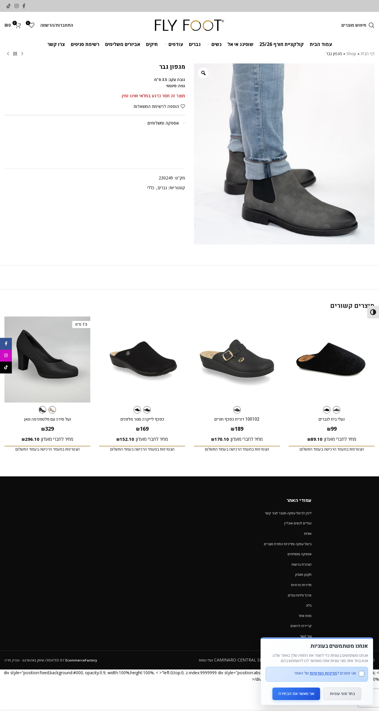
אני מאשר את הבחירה (296, 693)
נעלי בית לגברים (332, 419)
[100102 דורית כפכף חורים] (237, 359)
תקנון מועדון (303, 574)
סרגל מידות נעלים (299, 595)
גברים (162, 187)
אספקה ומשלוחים (299, 554)
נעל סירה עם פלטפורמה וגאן (47, 419)
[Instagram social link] (16, 5)
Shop (351, 53)
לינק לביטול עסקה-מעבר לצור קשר (288, 513)
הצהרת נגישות (301, 564)
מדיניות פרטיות (301, 585)
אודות (307, 533)
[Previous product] (22, 54)
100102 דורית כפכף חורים (236, 419)
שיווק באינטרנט (33, 660)
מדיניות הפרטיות (323, 673)
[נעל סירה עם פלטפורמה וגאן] (47, 359)
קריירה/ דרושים (300, 625)
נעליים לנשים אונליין (297, 523)
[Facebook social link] (24, 5)
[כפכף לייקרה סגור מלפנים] (142, 359)
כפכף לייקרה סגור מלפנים (142, 419)
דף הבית (368, 53)
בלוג (308, 605)
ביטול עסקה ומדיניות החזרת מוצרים (287, 544)
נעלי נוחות (206, 660)
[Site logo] (189, 25)
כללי (150, 187)
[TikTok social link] (8, 5)
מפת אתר (304, 615)
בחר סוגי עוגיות (342, 693)
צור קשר (305, 636)
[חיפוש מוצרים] (358, 25)
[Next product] (8, 54)
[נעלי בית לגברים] (332, 359)
